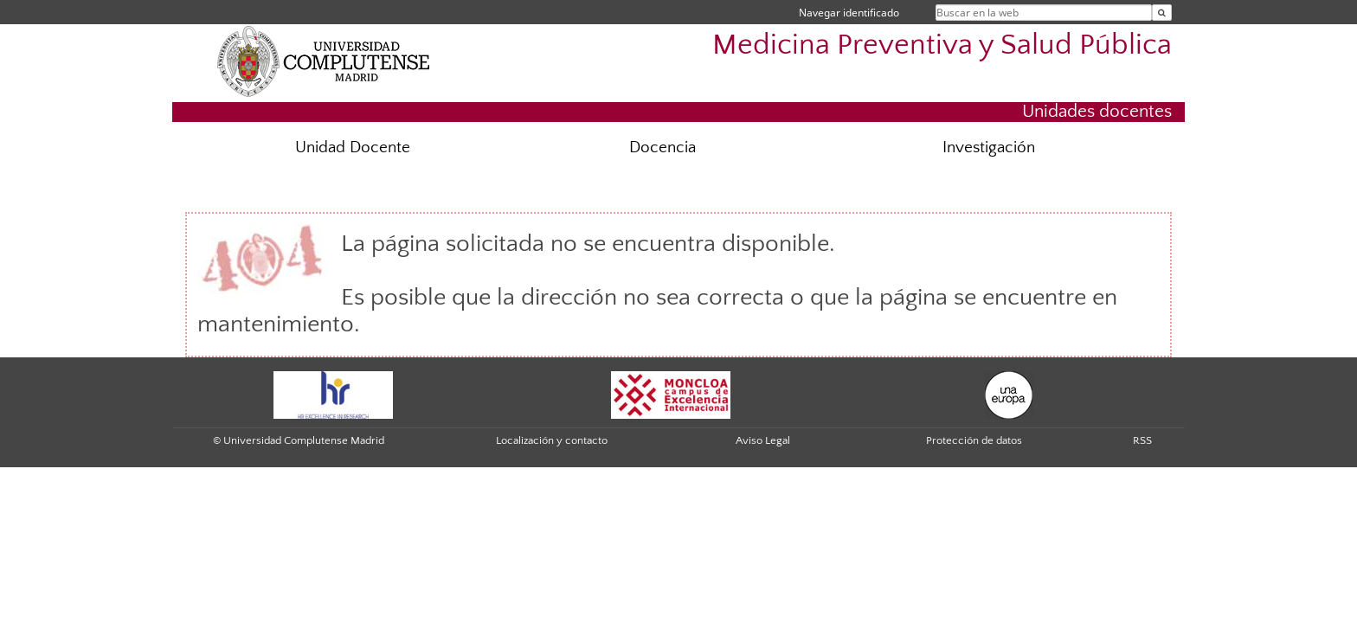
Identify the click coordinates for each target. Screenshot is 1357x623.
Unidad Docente (352, 147)
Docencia (662, 147)
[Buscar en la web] (1162, 12)
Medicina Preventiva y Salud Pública (942, 45)
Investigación (988, 147)
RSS (1142, 440)
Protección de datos (974, 440)
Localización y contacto (552, 440)
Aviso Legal (763, 440)
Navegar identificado (849, 12)
